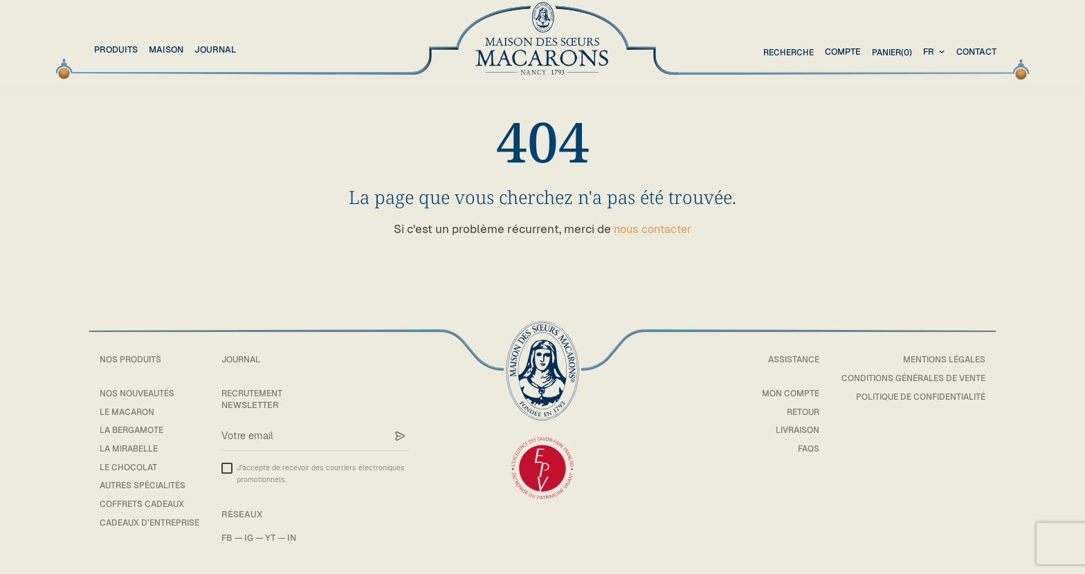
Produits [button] (116, 49)
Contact (976, 51)
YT (277, 538)
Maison (166, 49)
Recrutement (260, 393)
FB (233, 538)
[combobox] (935, 52)
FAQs (801, 448)
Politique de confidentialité (916, 396)
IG (255, 538)
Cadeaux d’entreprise (153, 522)
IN (298, 538)
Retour (794, 412)
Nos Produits (131, 359)
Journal (215, 49)
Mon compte (783, 393)
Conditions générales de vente (909, 378)
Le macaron (128, 412)
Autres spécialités (146, 485)
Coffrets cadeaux (144, 504)
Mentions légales (942, 359)
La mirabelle (131, 448)
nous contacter (653, 229)
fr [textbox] (928, 51)
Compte (839, 51)
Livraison (788, 430)
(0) (890, 52)
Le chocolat (129, 467)
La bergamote (133, 430)
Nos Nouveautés (139, 393)
